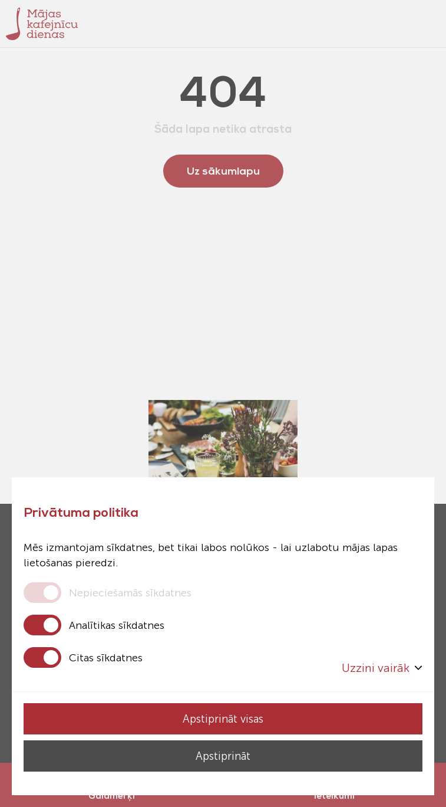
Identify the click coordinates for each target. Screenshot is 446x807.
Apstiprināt (223, 756)
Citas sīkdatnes (106, 658)
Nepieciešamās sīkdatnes (130, 593)
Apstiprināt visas (223, 718)
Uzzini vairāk (382, 667)
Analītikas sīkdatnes (116, 625)
